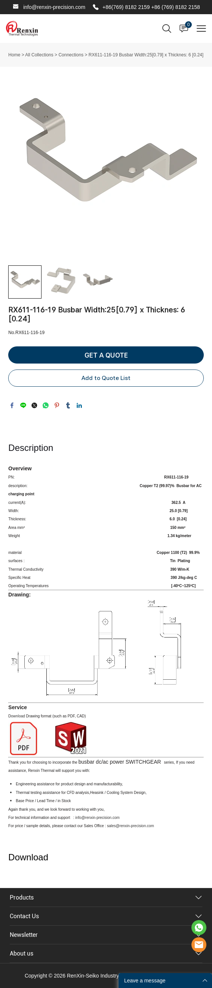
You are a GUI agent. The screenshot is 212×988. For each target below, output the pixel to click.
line (23, 405)
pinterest (57, 405)
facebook (12, 405)
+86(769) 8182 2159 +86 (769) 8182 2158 (151, 7)
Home (14, 54)
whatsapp (45, 405)
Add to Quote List (106, 377)
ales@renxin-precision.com (131, 826)
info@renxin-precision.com (54, 7)
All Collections (39, 54)
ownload (18, 716)
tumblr (68, 405)
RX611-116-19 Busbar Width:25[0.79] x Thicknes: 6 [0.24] (146, 54)
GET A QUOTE (106, 355)
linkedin (79, 405)
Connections (70, 54)
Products (22, 897)
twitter (34, 405)
